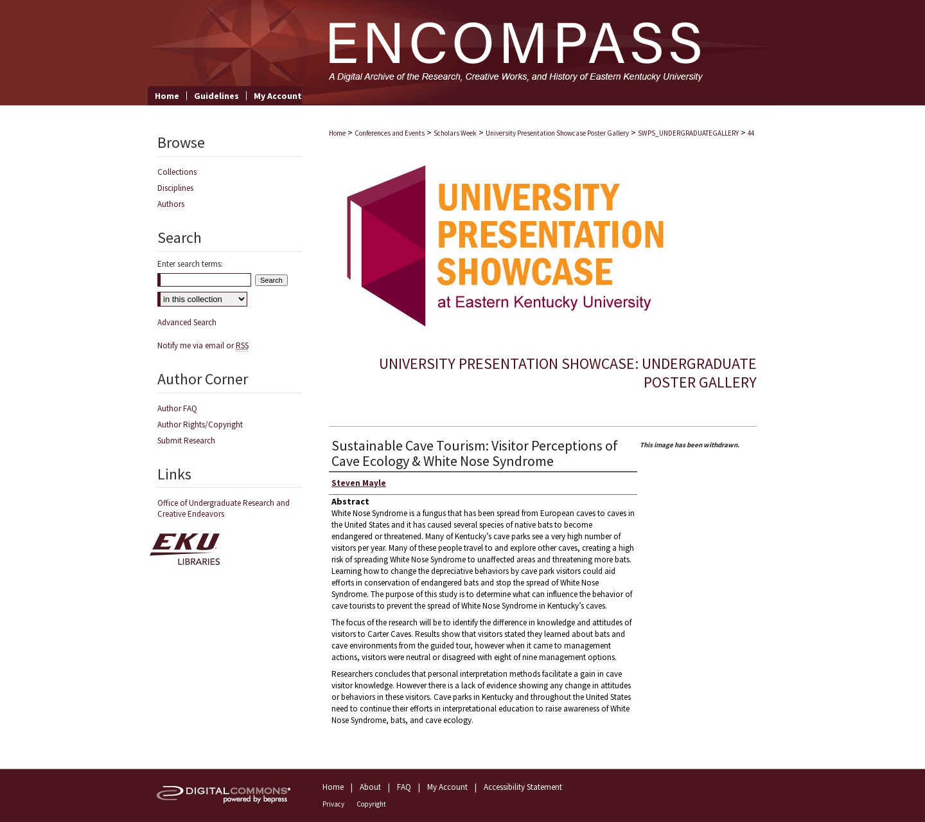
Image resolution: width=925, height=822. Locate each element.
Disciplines (175, 188)
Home (337, 133)
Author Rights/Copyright (200, 424)
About (370, 787)
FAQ (404, 787)
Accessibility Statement (523, 787)
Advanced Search (186, 322)
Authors (170, 204)
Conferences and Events (390, 133)
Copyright (371, 804)
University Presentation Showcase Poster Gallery (557, 133)
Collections (177, 171)
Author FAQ (177, 408)
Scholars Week (455, 133)
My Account (447, 787)
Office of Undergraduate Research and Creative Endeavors (223, 508)
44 (751, 133)
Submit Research (186, 440)
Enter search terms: (190, 263)
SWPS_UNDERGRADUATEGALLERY (688, 133)
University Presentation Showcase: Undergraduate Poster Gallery (568, 372)
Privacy (333, 804)
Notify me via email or (203, 345)
